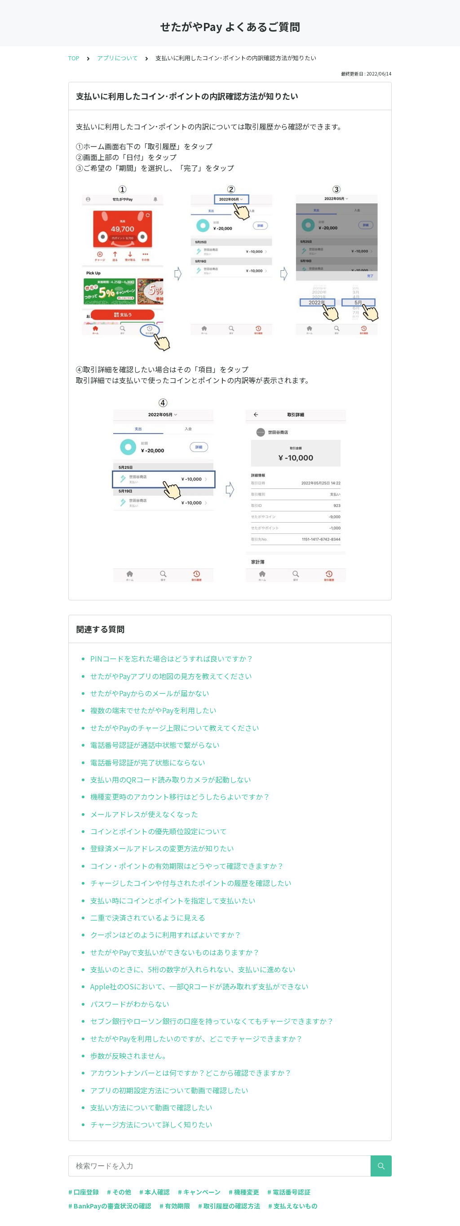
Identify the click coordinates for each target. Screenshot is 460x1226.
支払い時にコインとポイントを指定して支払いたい (173, 900)
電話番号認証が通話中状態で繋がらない (155, 744)
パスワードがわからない (129, 1003)
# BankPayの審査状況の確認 (109, 1205)
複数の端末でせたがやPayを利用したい (153, 710)
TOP (74, 58)
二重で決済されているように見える (147, 917)
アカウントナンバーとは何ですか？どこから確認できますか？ (191, 1072)
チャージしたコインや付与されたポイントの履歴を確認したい (191, 882)
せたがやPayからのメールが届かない (149, 693)
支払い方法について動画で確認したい (151, 1107)
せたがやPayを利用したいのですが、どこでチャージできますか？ (196, 1038)
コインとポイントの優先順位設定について (158, 831)
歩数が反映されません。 (129, 1055)
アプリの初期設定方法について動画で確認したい (169, 1090)
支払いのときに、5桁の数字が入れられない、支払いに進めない (193, 969)
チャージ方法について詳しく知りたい (151, 1124)
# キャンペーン (199, 1191)
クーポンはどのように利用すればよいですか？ (165, 934)
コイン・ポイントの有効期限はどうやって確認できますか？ (187, 865)
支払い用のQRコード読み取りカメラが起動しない (170, 779)
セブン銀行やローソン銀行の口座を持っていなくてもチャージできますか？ (212, 1021)
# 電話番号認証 (288, 1191)
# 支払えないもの (293, 1205)
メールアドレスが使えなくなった (144, 814)
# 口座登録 (83, 1191)
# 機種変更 (244, 1191)
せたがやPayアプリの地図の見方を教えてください (171, 676)
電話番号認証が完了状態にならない (147, 762)
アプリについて (117, 58)
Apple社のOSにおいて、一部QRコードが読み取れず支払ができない (199, 986)
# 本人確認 (154, 1191)
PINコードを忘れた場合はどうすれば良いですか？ (171, 658)
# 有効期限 (174, 1205)
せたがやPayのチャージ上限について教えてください (174, 727)
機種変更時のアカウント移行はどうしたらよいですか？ (180, 796)
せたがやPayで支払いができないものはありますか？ (175, 952)
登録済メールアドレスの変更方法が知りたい (162, 848)
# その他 (119, 1191)
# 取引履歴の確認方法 (229, 1205)
